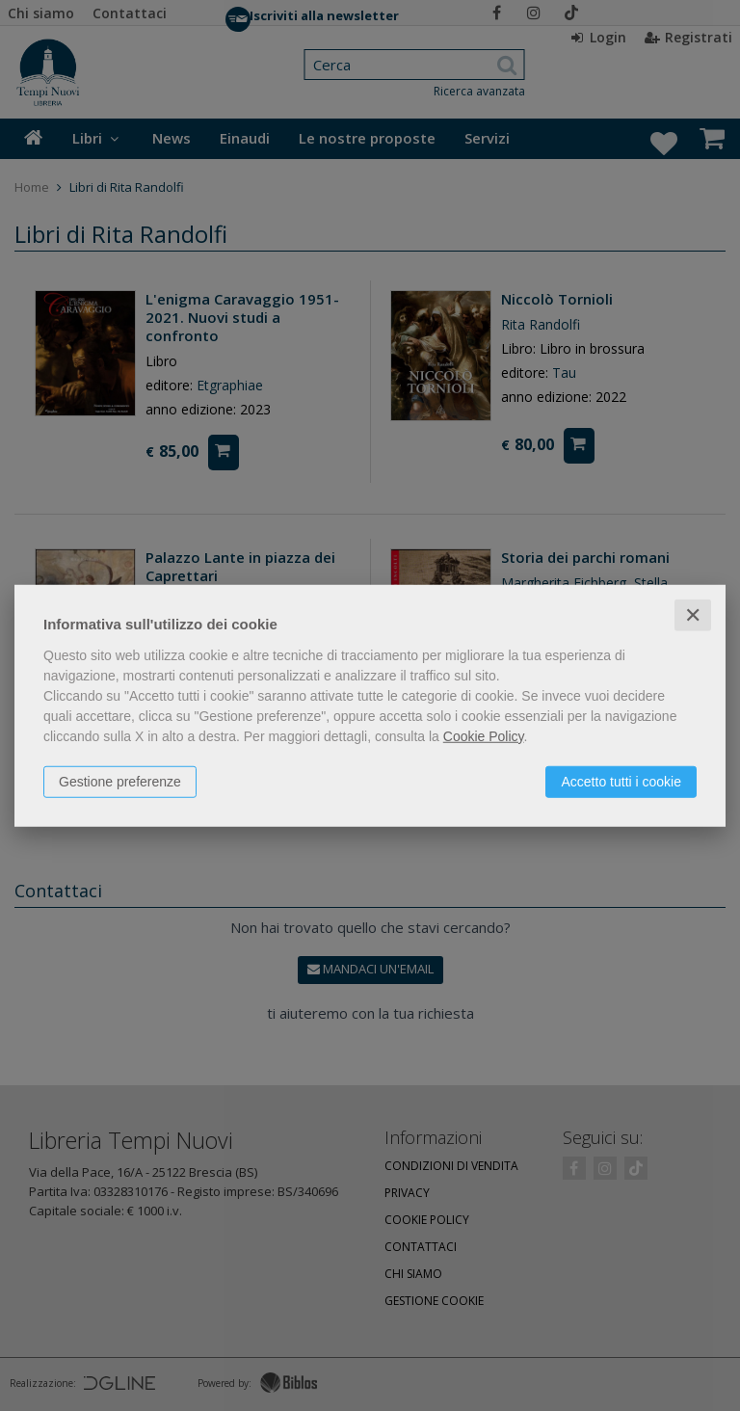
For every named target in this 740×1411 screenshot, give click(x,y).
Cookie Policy (483, 735)
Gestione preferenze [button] (120, 780)
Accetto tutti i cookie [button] (621, 780)
